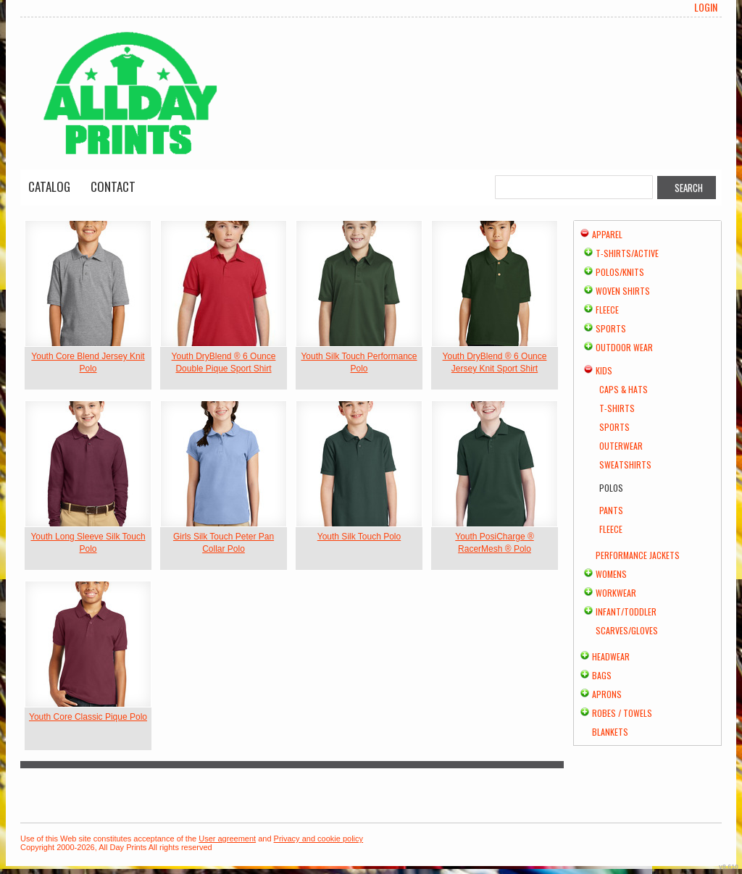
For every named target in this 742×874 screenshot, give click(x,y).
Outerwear (621, 446)
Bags (602, 675)
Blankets (610, 732)
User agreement (227, 838)
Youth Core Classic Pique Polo (88, 717)
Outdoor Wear (624, 347)
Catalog (49, 186)
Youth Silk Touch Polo (359, 536)
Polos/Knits (620, 272)
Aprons (607, 694)
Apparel (607, 234)
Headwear (611, 656)
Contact (113, 186)
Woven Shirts (623, 291)
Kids (604, 370)
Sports (611, 328)
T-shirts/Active (627, 253)
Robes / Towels (622, 713)
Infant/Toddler (626, 611)
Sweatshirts (625, 464)
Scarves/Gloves (627, 630)
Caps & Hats (623, 389)
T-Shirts (617, 408)
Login (705, 7)
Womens (611, 574)
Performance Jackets (638, 555)
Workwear (616, 593)
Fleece (607, 309)
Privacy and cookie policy (319, 838)
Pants (611, 510)
